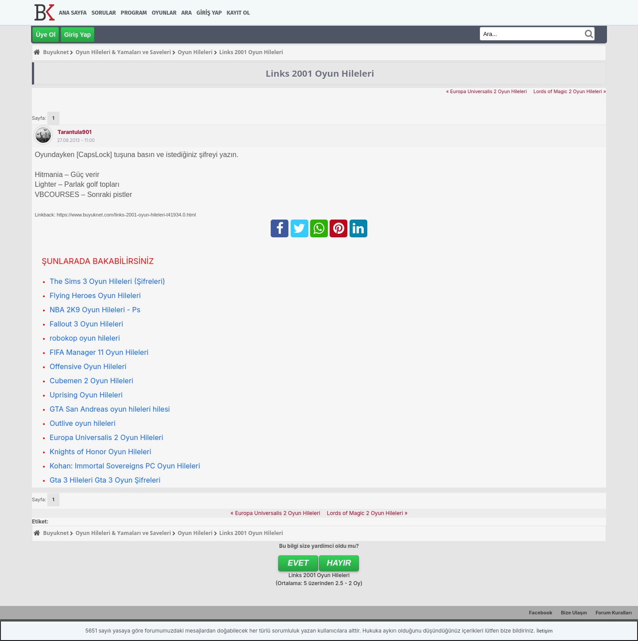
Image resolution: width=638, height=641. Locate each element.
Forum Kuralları (613, 613)
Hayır (339, 562)
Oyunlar (164, 12)
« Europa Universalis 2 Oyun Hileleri (486, 91)
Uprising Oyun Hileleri (86, 394)
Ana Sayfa (72, 12)
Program (134, 12)
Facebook (540, 613)
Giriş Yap (209, 12)
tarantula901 (74, 132)
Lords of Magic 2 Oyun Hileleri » (569, 91)
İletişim (544, 631)
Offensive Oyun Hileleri (88, 366)
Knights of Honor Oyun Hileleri (100, 451)
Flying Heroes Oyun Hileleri (95, 295)
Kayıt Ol (238, 12)
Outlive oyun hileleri (83, 423)
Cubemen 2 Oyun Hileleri (91, 380)
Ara (186, 12)
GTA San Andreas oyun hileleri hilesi (110, 409)
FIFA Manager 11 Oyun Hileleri (99, 352)
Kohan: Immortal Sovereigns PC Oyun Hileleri (125, 465)
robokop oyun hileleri (85, 338)
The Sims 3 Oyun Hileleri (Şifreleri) (107, 281)
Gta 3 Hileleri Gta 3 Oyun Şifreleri (105, 480)
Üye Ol (45, 34)
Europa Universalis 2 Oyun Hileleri (106, 437)
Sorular (103, 12)
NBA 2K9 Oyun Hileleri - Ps (95, 309)
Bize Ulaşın (574, 613)
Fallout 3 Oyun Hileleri (86, 323)
